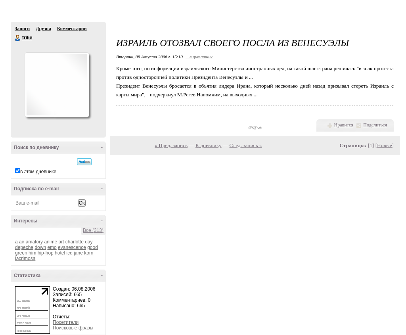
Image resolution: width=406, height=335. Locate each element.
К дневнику (208, 145)
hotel (60, 253)
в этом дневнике (38, 171)
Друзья (43, 28)
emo (51, 247)
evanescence (72, 247)
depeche (24, 247)
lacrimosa (25, 258)
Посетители (66, 322)
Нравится (343, 125)
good (92, 247)
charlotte (74, 242)
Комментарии (72, 28)
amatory (34, 242)
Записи (22, 28)
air (21, 242)
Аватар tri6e (56, 85)
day (88, 242)
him (32, 253)
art (61, 242)
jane (78, 253)
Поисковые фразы (73, 328)
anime (50, 242)
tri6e (18, 38)
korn (88, 253)
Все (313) (93, 230)
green (21, 253)
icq (69, 253)
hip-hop (46, 253)
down (40, 247)
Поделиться (375, 125)
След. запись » (246, 145)
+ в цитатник (199, 56)
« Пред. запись (171, 145)
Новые (384, 145)
